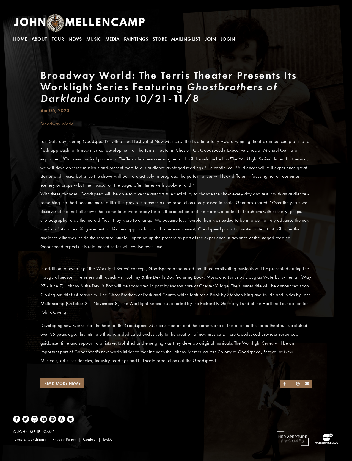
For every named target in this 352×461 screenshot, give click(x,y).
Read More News (62, 383)
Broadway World (57, 124)
